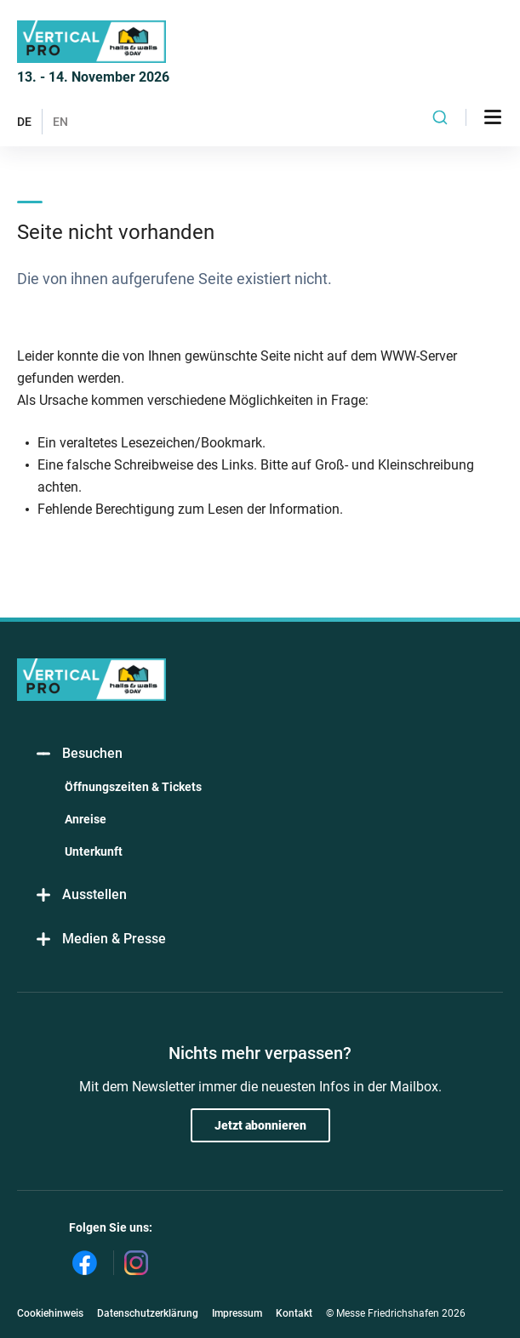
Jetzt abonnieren (260, 1125)
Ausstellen (80, 895)
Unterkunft (94, 851)
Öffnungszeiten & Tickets (133, 787)
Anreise (85, 819)
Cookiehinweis (50, 1313)
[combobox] (440, 117)
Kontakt (294, 1313)
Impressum (237, 1313)
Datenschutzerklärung (147, 1313)
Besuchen (78, 754)
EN (60, 121)
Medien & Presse (100, 939)
